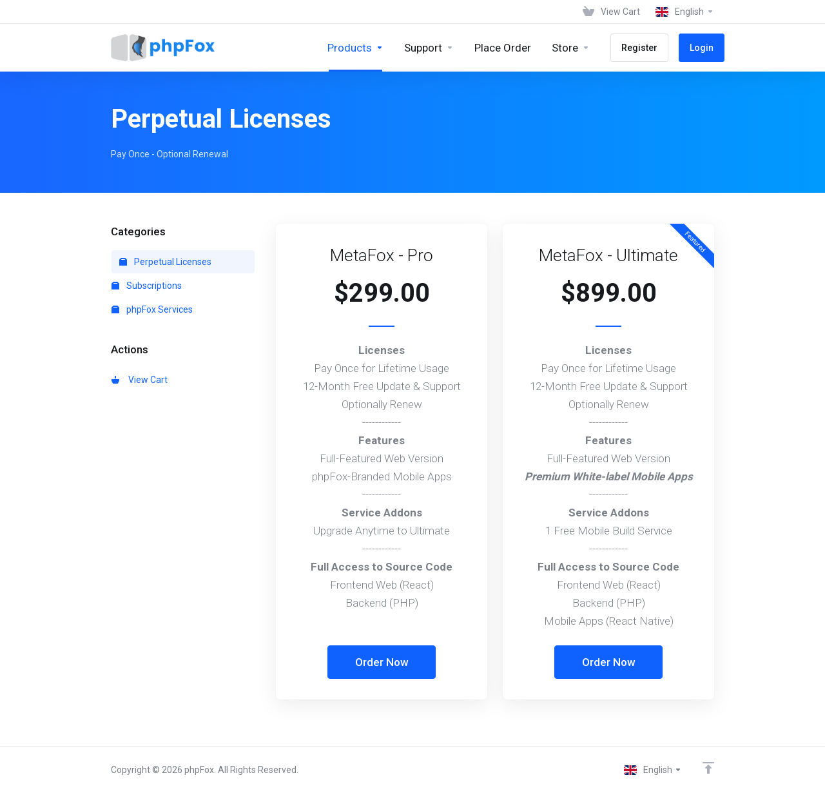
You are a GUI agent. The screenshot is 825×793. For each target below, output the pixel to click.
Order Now (382, 662)
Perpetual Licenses (165, 262)
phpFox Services (152, 309)
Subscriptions (147, 285)
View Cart (140, 380)
